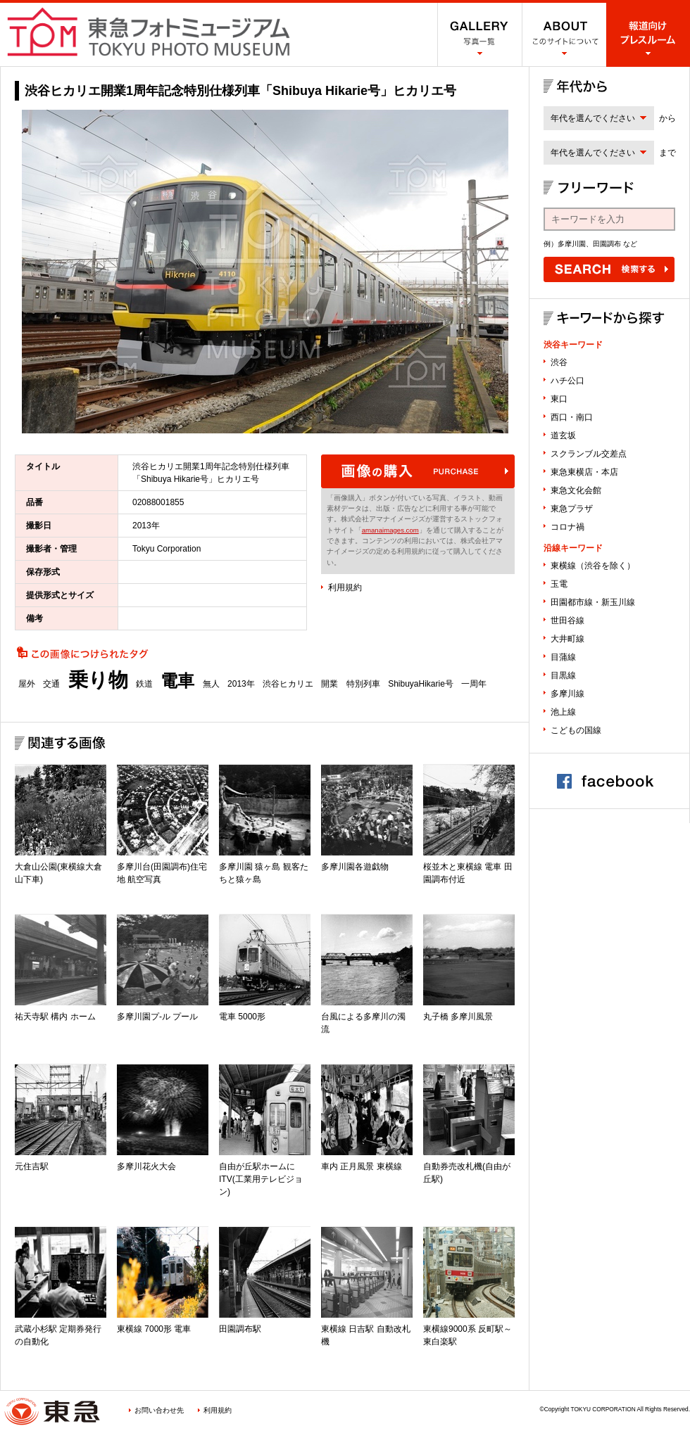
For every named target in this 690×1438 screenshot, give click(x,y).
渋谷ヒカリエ (288, 684)
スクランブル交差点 (589, 454)
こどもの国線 (576, 730)
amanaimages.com (390, 530)
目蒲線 (563, 657)
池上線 (563, 712)
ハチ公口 (567, 381)
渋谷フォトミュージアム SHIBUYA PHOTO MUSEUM (148, 31)
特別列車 (363, 684)
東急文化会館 (576, 490)
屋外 (26, 684)
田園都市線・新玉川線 (593, 602)
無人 (211, 684)
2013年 (241, 684)
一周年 (474, 684)
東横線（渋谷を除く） (593, 566)
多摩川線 (567, 694)
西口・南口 (572, 417)
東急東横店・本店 (584, 472)
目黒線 (563, 675)
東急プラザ (572, 509)
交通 (51, 684)
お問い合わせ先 (159, 1410)
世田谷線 (567, 620)
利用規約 (345, 587)
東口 (559, 399)
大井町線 (567, 639)
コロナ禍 (567, 527)
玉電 (559, 584)
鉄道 (144, 684)
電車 (177, 681)
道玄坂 (563, 435)
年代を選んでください (593, 118)
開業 (329, 684)
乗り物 (98, 680)
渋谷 (559, 362)
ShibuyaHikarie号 (420, 684)
